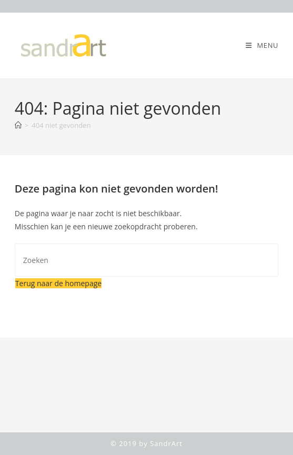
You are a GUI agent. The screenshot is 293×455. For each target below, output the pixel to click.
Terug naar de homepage (58, 283)
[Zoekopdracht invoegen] (146, 260)
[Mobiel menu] (262, 45)
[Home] (18, 125)
